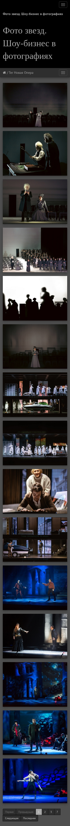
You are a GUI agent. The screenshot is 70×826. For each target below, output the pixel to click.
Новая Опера (23, 72)
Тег (11, 72)
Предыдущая (25, 812)
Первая (9, 812)
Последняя (29, 818)
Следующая (11, 818)
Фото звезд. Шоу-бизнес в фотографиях (33, 14)
